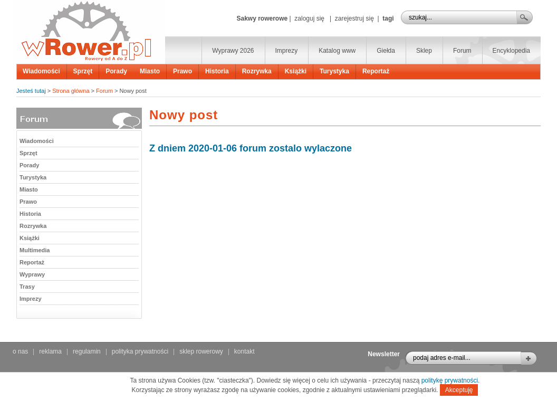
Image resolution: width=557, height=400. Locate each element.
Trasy (27, 286)
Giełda (386, 50)
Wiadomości (41, 71)
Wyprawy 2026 (233, 50)
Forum (462, 50)
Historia (217, 71)
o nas (20, 351)
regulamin (87, 351)
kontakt (244, 351)
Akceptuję (459, 390)
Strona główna (70, 91)
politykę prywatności (449, 380)
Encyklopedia (511, 50)
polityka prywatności (140, 351)
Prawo (182, 71)
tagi (387, 18)
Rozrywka (257, 71)
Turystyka (334, 71)
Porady (116, 71)
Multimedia (35, 250)
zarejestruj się (354, 18)
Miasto (150, 71)
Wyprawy (32, 274)
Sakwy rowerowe (261, 18)
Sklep (424, 50)
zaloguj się (309, 18)
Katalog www (337, 50)
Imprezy (286, 50)
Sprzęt (83, 71)
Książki (295, 71)
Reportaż (375, 71)
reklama (50, 351)
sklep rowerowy (201, 351)
